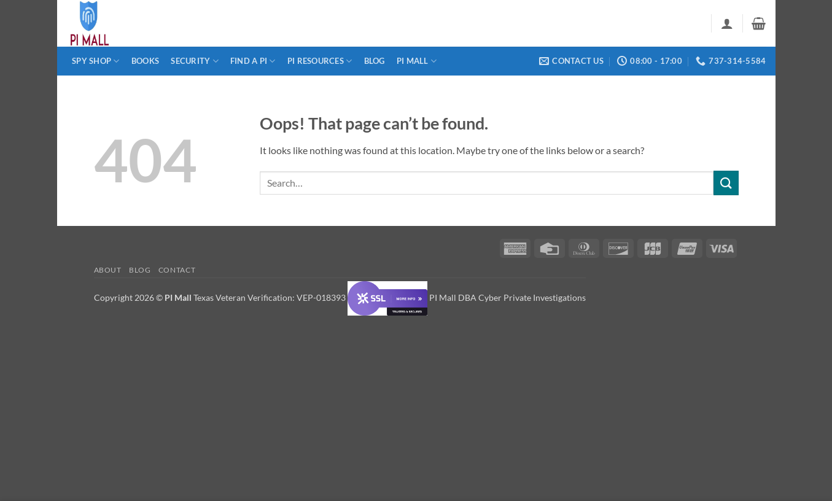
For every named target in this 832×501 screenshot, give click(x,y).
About (108, 269)
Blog (374, 61)
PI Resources (319, 61)
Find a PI (253, 61)
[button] (727, 23)
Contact (176, 269)
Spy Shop (96, 61)
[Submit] (725, 183)
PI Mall (417, 61)
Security (195, 61)
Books (145, 61)
